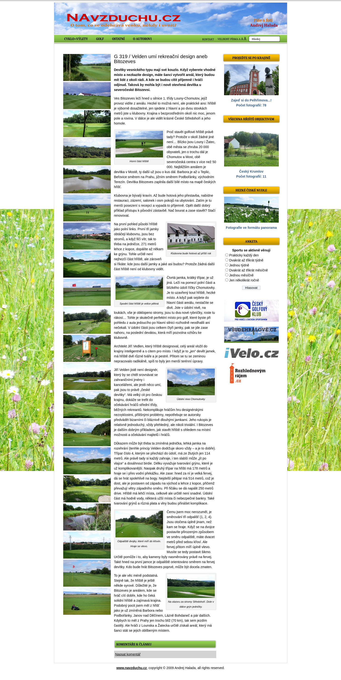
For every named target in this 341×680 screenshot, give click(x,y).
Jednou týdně (239, 265)
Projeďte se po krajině (251, 58)
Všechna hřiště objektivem (251, 119)
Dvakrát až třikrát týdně (246, 260)
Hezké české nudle (251, 190)
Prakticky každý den (244, 255)
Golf (100, 39)
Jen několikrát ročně (244, 280)
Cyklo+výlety (76, 39)
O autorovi (142, 39)
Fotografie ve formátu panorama (251, 228)
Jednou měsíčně (241, 275)
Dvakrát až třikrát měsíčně (248, 270)
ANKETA (251, 242)
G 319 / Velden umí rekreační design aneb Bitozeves (160, 59)
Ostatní (118, 39)
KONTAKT (208, 39)
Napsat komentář (128, 654)
